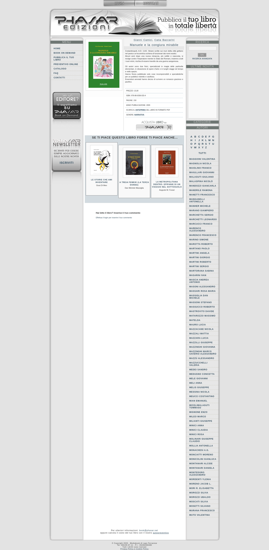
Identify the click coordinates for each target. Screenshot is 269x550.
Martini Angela (199, 253)
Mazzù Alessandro (201, 358)
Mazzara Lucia (199, 338)
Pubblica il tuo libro (64, 58)
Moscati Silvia (198, 501)
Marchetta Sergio (201, 215)
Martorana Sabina (201, 271)
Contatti (59, 77)
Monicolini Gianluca (203, 459)
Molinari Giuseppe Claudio (201, 440)
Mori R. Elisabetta (201, 488)
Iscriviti (67, 162)
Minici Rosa (196, 434)
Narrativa (139, 115)
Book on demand (64, 53)
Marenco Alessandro (197, 229)
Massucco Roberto (202, 307)
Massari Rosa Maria (202, 291)
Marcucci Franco (201, 224)
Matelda (195, 320)
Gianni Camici (143, 39)
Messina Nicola (199, 392)
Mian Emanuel (198, 401)
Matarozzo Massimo (202, 316)
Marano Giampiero (201, 210)
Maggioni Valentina (202, 159)
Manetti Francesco (202, 195)
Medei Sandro (198, 369)
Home (57, 48)
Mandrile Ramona (201, 190)
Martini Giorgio (199, 257)
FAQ (56, 73)
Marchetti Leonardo (203, 219)
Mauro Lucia (197, 325)
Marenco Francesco (203, 235)
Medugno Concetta (202, 374)
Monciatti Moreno (201, 454)
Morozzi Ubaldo (200, 497)
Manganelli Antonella (197, 200)
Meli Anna (195, 383)
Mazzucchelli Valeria (198, 364)
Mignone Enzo (198, 412)
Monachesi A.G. (199, 450)
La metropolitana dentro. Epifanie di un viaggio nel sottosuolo (167, 184)
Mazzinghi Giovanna (202, 347)
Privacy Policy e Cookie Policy (134, 549)
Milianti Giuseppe (200, 421)
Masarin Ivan (197, 275)
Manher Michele (200, 206)
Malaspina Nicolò (201, 181)
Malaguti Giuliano (201, 177)
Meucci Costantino (201, 396)
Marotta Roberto (201, 244)
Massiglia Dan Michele (198, 296)
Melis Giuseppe (199, 387)
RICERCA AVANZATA (202, 59)
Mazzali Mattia (199, 333)
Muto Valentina (199, 515)
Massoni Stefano (200, 302)
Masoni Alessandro (202, 286)
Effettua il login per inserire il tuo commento (114, 218)
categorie (202, 122)
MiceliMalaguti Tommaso (199, 406)
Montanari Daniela (201, 468)
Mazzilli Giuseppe (201, 342)
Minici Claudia (198, 430)
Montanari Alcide (201, 463)
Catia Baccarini (164, 39)
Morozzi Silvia (198, 493)
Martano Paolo (199, 248)
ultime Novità (202, 66)
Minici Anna (196, 425)
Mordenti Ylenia (200, 479)
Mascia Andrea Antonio (199, 281)
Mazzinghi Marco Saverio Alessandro (203, 352)
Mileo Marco (197, 416)
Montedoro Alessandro (197, 473)
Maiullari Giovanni (201, 172)
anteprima (141, 110)
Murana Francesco (202, 510)
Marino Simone (199, 239)
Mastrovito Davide (201, 311)
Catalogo (60, 69)
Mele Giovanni (198, 378)
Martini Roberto (200, 262)
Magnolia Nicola (200, 163)
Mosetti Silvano (199, 506)
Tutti (202, 153)
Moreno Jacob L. (200, 484)
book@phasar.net (148, 530)
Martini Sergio (199, 266)
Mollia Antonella (201, 446)
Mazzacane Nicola (201, 329)
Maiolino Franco (200, 168)
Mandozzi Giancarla (202, 186)
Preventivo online (66, 64)
